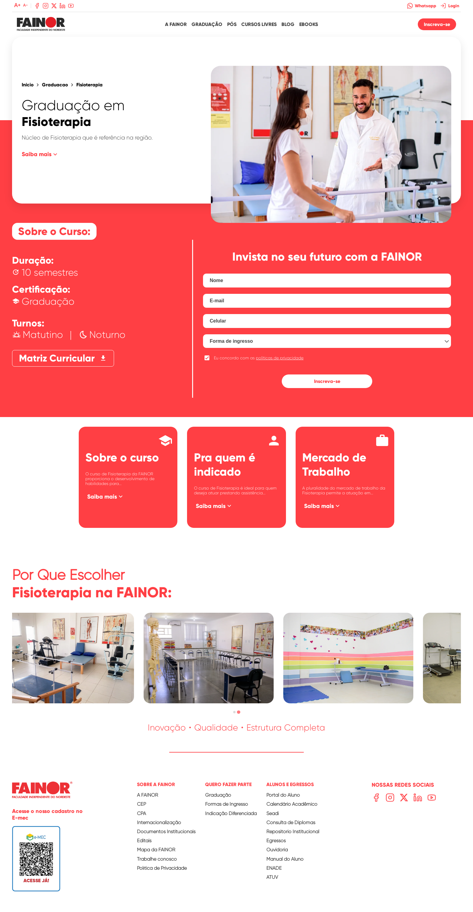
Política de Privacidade (162, 868)
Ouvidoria (277, 850)
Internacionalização (159, 822)
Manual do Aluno (284, 859)
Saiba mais (40, 154)
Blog (287, 24)
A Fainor (176, 24)
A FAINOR (147, 795)
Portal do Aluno (283, 795)
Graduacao (55, 84)
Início (27, 84)
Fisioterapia (89, 84)
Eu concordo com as (258, 357)
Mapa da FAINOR (156, 850)
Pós (232, 24)
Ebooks (308, 24)
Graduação (207, 24)
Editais (144, 840)
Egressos (276, 840)
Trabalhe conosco (157, 859)
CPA (141, 813)
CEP (141, 804)
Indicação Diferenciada (231, 813)
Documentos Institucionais (166, 831)
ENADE (274, 868)
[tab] (234, 712)
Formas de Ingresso (226, 804)
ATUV (272, 877)
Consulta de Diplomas (290, 822)
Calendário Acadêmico (291, 804)
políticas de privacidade (279, 357)
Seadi (272, 813)
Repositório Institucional (292, 831)
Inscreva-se (437, 24)
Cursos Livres (259, 24)
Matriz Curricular (63, 358)
